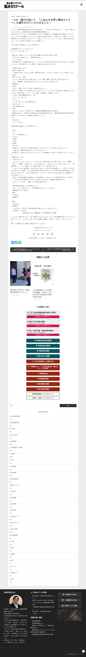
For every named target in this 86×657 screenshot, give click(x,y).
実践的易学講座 (43, 351)
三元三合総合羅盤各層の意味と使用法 (42, 313)
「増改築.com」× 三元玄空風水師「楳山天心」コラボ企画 (43, 367)
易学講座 (13, 441)
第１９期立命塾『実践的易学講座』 (41, 331)
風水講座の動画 (43, 384)
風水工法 (13, 491)
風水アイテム (15, 523)
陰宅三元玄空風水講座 (37, 322)
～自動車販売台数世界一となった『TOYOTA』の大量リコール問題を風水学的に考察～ (26, 250)
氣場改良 (13, 498)
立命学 (13, 429)
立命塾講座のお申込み (69, 600)
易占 (12, 560)
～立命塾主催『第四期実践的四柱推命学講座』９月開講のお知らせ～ (59, 249)
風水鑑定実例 (43, 379)
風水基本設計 (15, 479)
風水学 (13, 16)
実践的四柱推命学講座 (43, 341)
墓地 (22, 27)
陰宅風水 (13, 466)
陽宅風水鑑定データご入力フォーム (43, 394)
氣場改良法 (43, 374)
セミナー (13, 566)
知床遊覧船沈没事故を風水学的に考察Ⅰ (43, 634)
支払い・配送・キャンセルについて (43, 398)
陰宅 (31, 27)
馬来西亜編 (14, 535)
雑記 (12, 579)
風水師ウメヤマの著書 (69, 606)
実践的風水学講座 (43, 346)
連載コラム (14, 573)
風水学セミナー (25, 16)
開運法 (13, 554)
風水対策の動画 (43, 389)
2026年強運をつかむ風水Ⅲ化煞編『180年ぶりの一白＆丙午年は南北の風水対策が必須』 (43, 293)
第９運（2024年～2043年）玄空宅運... (43, 600)
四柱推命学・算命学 (16, 448)
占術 (12, 541)
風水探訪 (13, 510)
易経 (29, 27)
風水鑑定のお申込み (69, 594)
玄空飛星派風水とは (37, 623)
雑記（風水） (15, 529)
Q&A (12, 460)
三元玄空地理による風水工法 (43, 361)
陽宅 (24, 27)
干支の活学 (14, 435)
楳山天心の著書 (43, 356)
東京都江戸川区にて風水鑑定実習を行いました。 (19, 291)
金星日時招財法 (36, 621)
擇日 (12, 548)
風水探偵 (18, 16)
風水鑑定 (13, 473)
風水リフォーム (15, 485)
